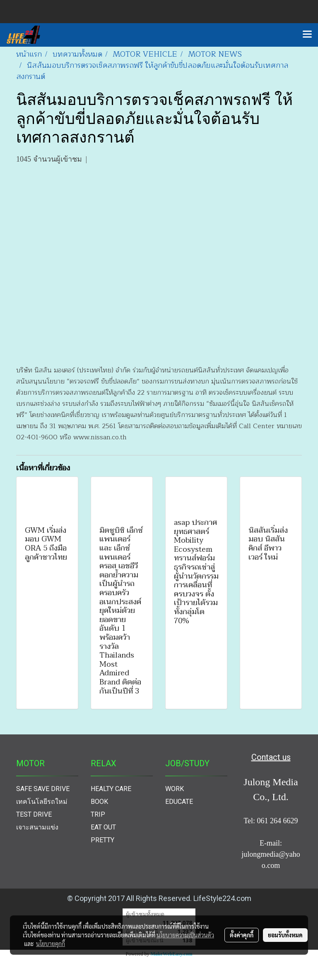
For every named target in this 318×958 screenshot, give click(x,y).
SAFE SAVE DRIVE (43, 789)
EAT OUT (103, 827)
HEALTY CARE (111, 789)
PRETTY (102, 840)
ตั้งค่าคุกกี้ (241, 935)
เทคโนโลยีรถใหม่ (41, 801)
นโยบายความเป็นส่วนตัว (185, 935)
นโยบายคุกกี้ (50, 943)
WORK (174, 789)
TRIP (98, 814)
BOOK (99, 801)
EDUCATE (179, 801)
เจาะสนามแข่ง (37, 827)
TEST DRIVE (34, 814)
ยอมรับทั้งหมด (285, 935)
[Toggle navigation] (307, 35)
